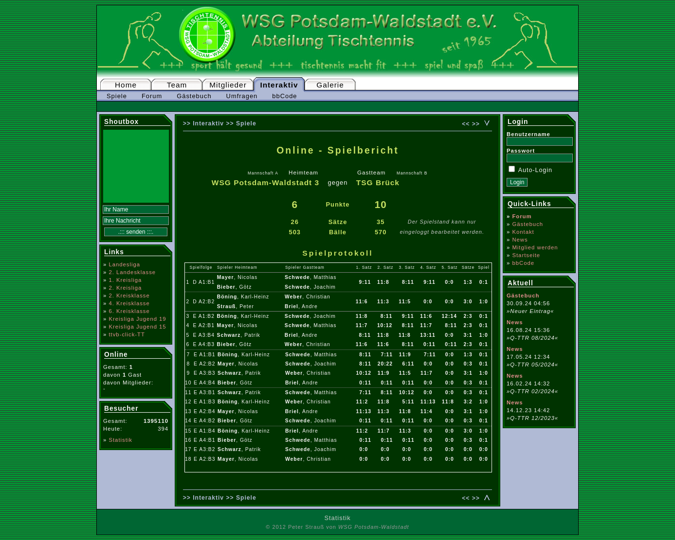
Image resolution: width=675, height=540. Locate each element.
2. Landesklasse (132, 272)
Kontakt (523, 232)
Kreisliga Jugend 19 (137, 319)
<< (466, 124)
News (520, 240)
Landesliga (124, 264)
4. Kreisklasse (129, 303)
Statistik (120, 440)
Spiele (117, 96)
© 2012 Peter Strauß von (337, 527)
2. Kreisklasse (129, 295)
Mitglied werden (535, 247)
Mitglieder (228, 85)
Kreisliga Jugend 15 (137, 327)
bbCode (284, 96)
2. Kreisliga (125, 288)
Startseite (526, 255)
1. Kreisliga (125, 280)
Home (126, 85)
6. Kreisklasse (129, 311)
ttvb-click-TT (127, 334)
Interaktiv (279, 85)
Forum (152, 96)
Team (177, 85)
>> (476, 124)
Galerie (330, 85)
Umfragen (242, 96)
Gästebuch (194, 96)
